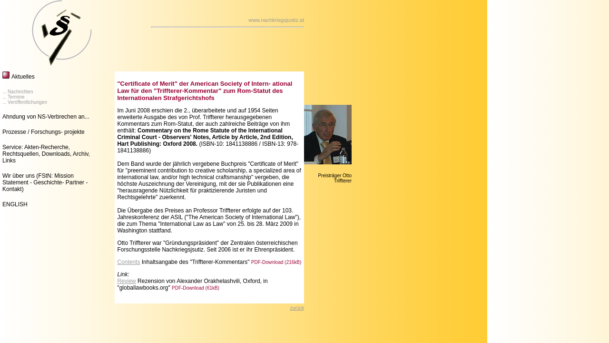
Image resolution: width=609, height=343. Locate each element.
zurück (297, 308)
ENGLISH (15, 204)
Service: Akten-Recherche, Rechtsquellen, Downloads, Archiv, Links (46, 154)
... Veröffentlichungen (24, 102)
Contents (128, 262)
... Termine (13, 97)
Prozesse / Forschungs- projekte (43, 132)
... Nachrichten (17, 91)
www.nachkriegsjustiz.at (276, 20)
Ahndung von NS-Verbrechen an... (45, 116)
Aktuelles (23, 76)
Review (126, 281)
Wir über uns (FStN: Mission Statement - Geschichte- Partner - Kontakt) (45, 182)
